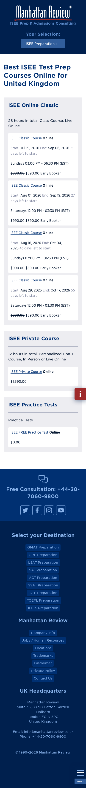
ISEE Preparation (43, 593)
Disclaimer (43, 663)
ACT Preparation (43, 578)
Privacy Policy (43, 671)
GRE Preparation (43, 555)
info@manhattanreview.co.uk (48, 732)
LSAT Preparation (43, 562)
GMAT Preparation (43, 547)
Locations (43, 648)
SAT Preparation (43, 570)
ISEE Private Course (26, 372)
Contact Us (43, 678)
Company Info (43, 633)
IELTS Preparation (43, 608)
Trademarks (43, 655)
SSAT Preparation (43, 585)
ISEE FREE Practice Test (29, 432)
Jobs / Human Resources (43, 640)
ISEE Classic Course (26, 138)
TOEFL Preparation (43, 600)
